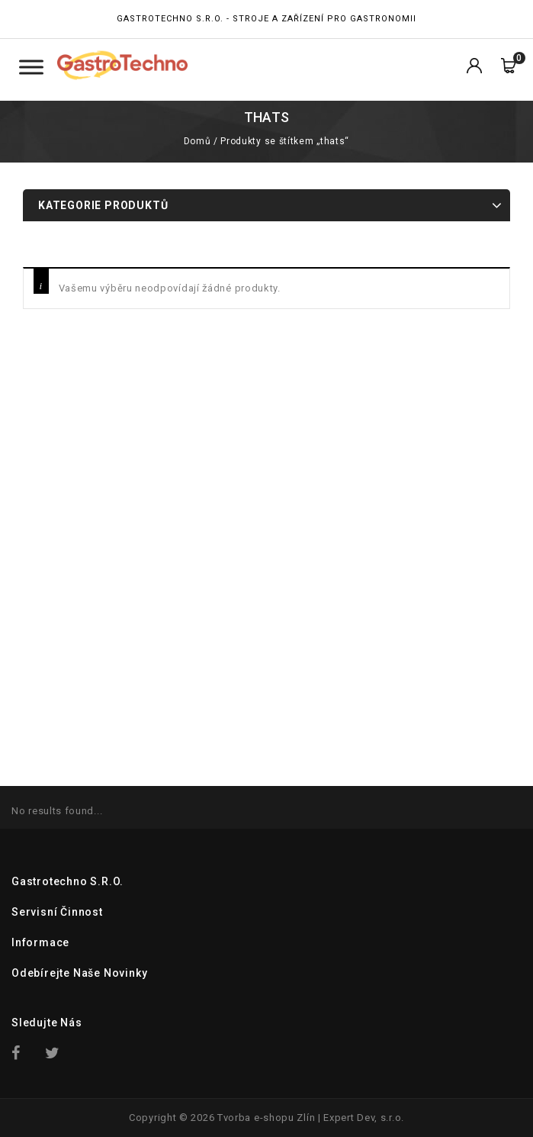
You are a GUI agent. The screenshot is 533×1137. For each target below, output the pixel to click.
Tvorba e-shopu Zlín (266, 1117)
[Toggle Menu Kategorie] (31, 67)
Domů (197, 141)
